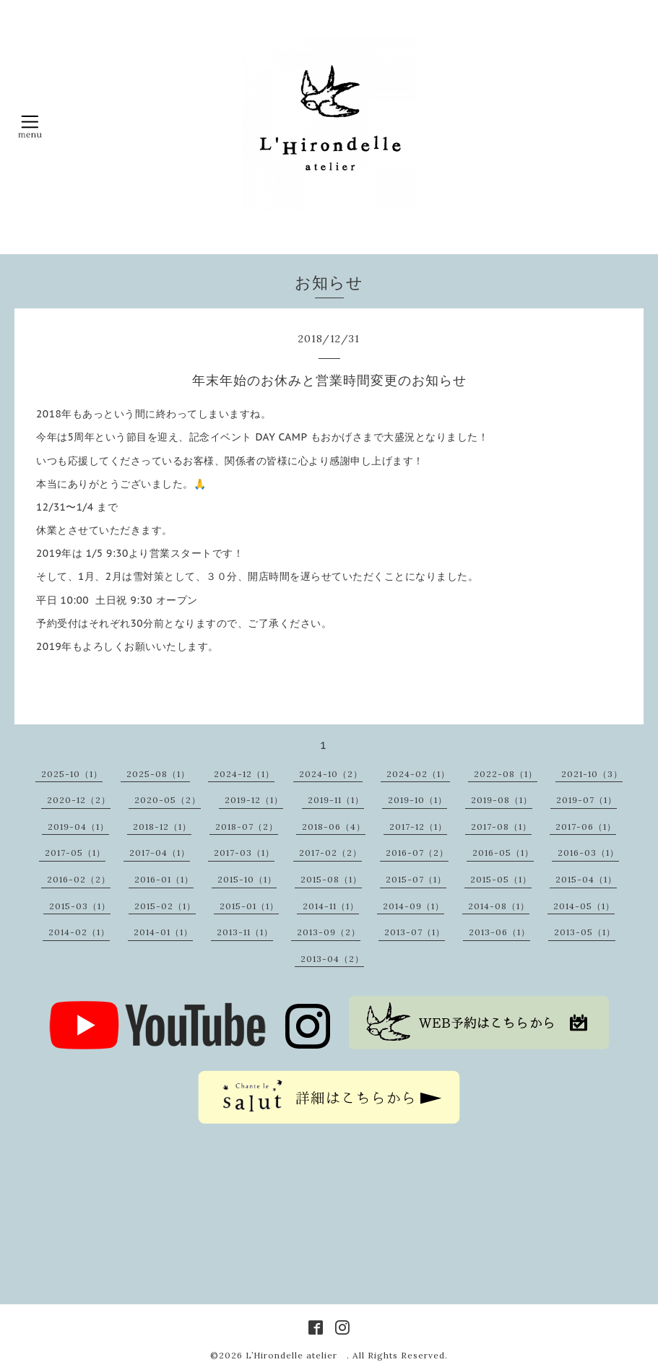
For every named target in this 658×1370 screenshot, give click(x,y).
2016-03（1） (588, 852)
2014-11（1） (331, 906)
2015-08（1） (331, 879)
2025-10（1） (72, 773)
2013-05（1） (584, 932)
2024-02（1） (418, 773)
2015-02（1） (165, 906)
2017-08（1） (501, 826)
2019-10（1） (417, 799)
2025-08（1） (158, 773)
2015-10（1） (247, 879)
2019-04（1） (78, 826)
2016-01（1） (164, 879)
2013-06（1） (499, 932)
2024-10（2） (331, 773)
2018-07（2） (246, 826)
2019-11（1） (336, 799)
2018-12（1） (162, 826)
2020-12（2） (79, 799)
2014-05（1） (584, 906)
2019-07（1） (586, 799)
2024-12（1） (244, 773)
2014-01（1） (163, 932)
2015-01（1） (249, 906)
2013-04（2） (332, 958)
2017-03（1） (244, 852)
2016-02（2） (79, 879)
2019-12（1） (254, 799)
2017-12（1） (418, 826)
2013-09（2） (328, 932)
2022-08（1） (505, 773)
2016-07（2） (417, 852)
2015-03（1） (80, 906)
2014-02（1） (79, 932)
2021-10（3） (592, 773)
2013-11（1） (245, 932)
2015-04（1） (586, 879)
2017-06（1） (585, 826)
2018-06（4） (333, 826)
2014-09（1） (413, 906)
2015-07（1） (416, 879)
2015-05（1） (501, 879)
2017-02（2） (330, 852)
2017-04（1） (159, 852)
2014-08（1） (498, 906)
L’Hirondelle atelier (296, 1355)
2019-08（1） (501, 799)
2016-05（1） (503, 852)
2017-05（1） (75, 852)
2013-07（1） (414, 932)
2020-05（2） (167, 799)
